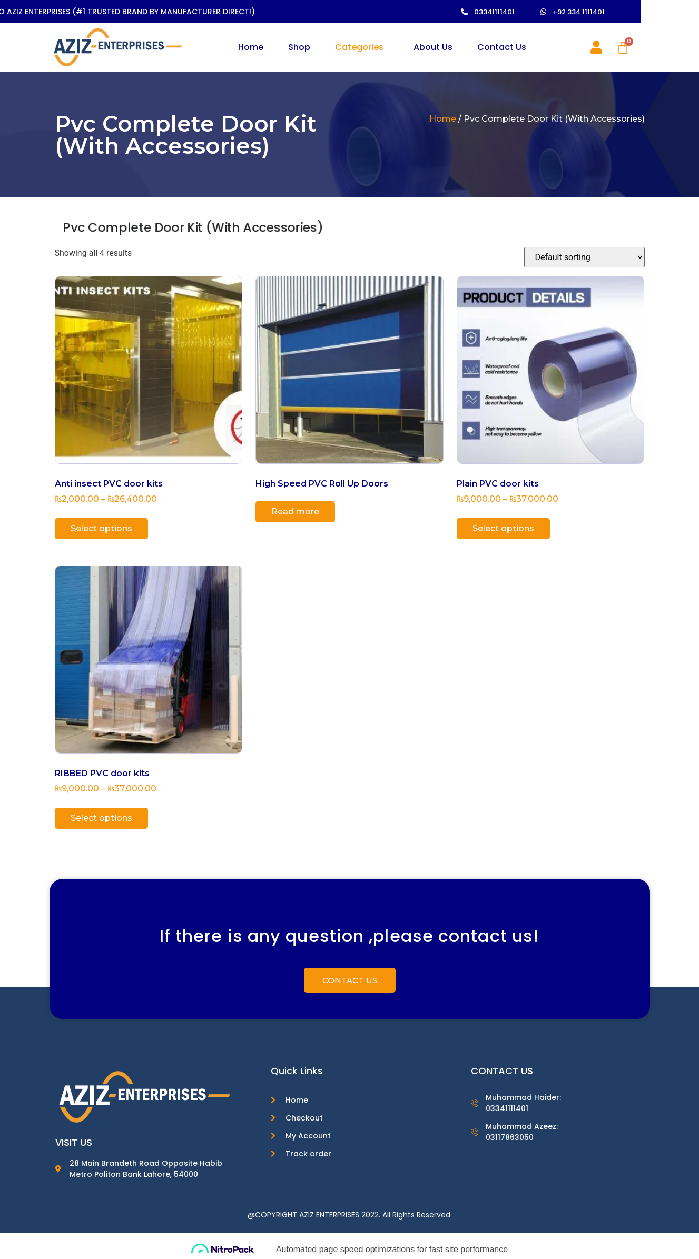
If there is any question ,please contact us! (349, 938)
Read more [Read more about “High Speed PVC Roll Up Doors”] (295, 512)
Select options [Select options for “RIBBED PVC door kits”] (101, 818)
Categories (359, 47)
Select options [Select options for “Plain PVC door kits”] (503, 528)
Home (250, 47)
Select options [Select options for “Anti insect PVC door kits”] (101, 528)
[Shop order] (584, 257)
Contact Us (501, 47)
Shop (299, 47)
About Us (433, 47)
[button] (510, 12)
